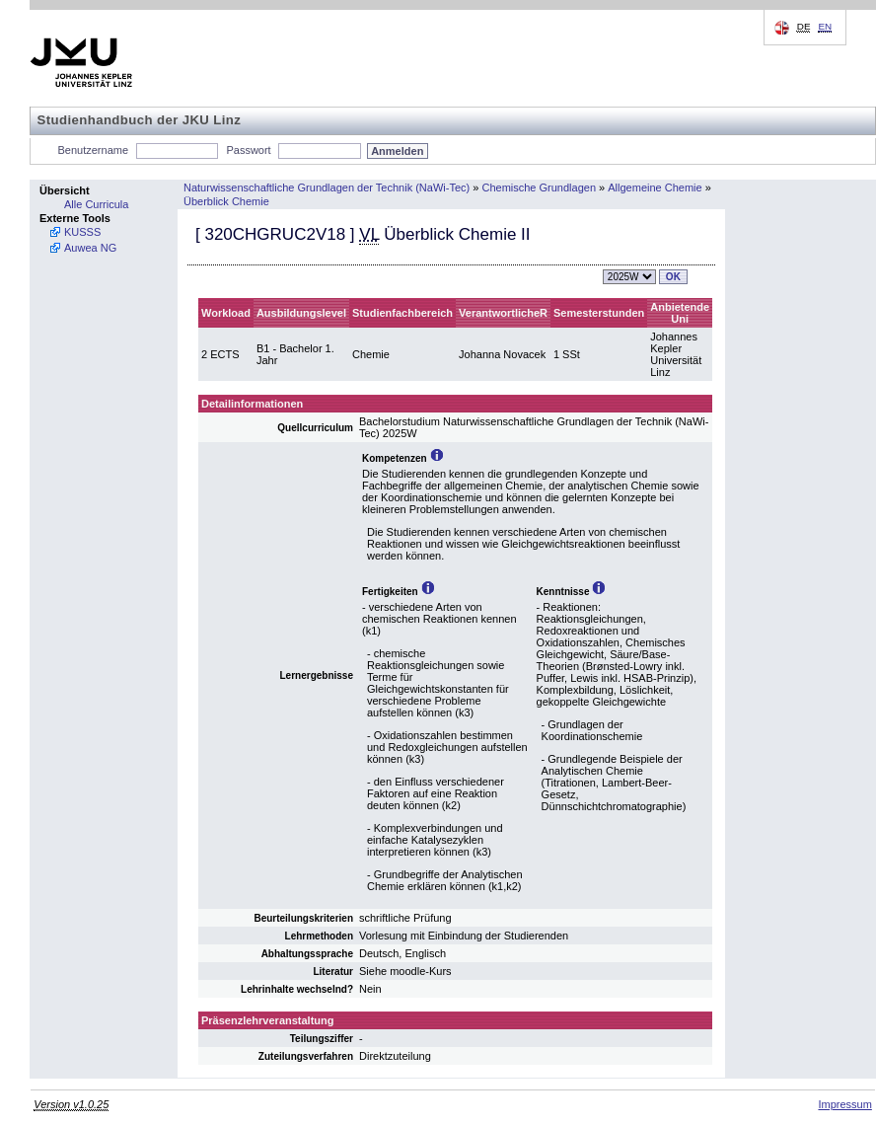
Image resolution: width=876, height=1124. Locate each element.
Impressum (844, 1104)
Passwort (248, 150)
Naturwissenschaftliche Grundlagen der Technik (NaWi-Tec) (326, 187)
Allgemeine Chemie (654, 187)
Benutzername (93, 150)
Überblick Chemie (226, 201)
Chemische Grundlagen (538, 187)
